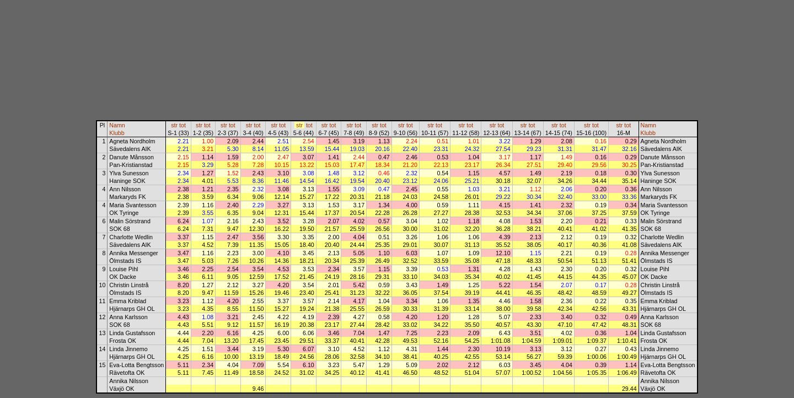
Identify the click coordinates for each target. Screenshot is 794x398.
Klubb (116, 133)
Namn (117, 125)
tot (182, 125)
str (174, 125)
